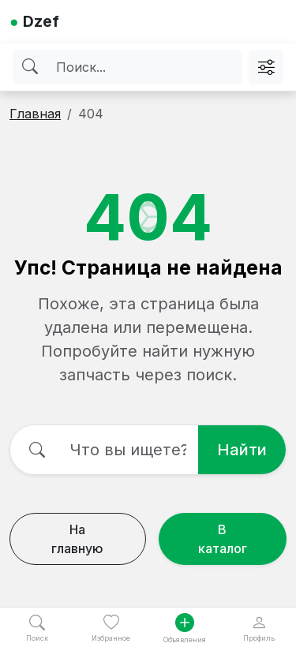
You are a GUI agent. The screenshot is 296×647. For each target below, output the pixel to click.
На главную (77, 539)
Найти (242, 449)
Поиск (37, 628)
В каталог (222, 539)
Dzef (34, 21)
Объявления (184, 628)
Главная (35, 114)
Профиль (259, 628)
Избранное (111, 628)
